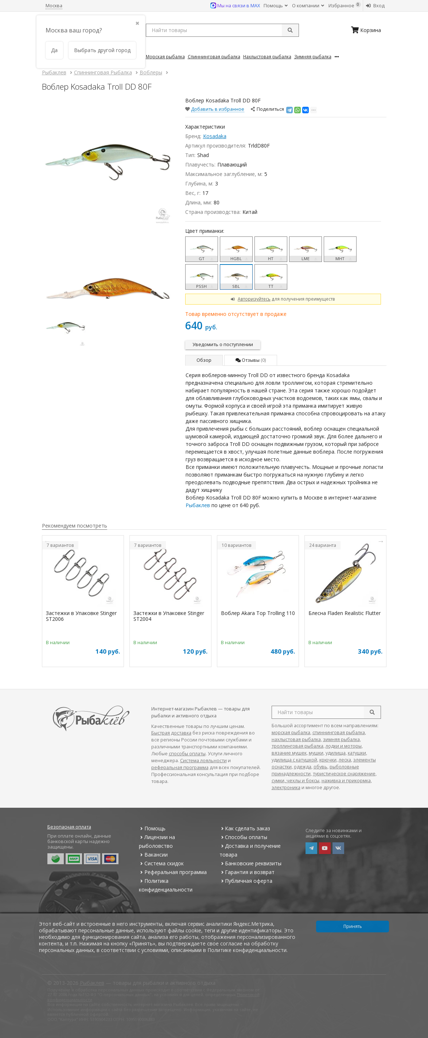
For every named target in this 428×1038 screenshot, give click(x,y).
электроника (286, 787)
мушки (316, 753)
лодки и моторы (344, 746)
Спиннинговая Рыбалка (214, 56)
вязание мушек (289, 753)
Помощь (276, 6)
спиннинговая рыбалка (338, 732)
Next (381, 541)
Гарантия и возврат (247, 872)
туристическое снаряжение (344, 774)
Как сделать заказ (244, 828)
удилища (336, 753)
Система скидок (161, 863)
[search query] (222, 30)
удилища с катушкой (294, 760)
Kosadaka (214, 136)
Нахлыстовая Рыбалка (267, 56)
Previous (47, 541)
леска (345, 760)
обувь (320, 767)
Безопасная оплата (69, 827)
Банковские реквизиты (250, 863)
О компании (308, 6)
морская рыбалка (291, 732)
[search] (372, 712)
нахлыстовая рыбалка (296, 739)
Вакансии (153, 854)
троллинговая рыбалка (297, 746)
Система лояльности (203, 760)
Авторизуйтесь (254, 299)
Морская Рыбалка (165, 56)
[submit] (290, 30)
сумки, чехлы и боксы (295, 780)
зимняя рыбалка (341, 739)
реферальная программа (180, 767)
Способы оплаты (243, 837)
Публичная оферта (245, 880)
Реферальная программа (173, 872)
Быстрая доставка (171, 733)
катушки (357, 753)
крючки (327, 760)
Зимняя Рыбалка (312, 56)
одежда (302, 767)
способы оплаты (187, 754)
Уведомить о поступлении (222, 344)
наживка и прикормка (346, 780)
